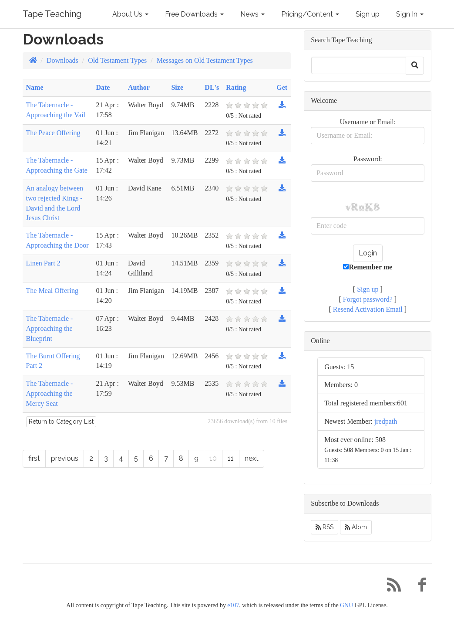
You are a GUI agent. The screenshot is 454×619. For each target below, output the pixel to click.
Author (139, 87)
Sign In (410, 14)
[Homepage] (33, 60)
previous (64, 458)
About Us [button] (130, 14)
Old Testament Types (117, 60)
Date (103, 87)
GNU (346, 605)
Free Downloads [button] (194, 14)
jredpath (385, 421)
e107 (233, 605)
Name (35, 87)
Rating (236, 87)
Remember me (367, 267)
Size (177, 87)
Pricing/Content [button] (310, 14)
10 (213, 458)
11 (231, 458)
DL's (212, 87)
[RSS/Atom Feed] (391, 587)
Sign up (368, 14)
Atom (356, 527)
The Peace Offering (53, 132)
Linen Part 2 (43, 263)
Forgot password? (368, 299)
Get (281, 87)
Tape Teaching (52, 14)
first (34, 458)
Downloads (62, 60)
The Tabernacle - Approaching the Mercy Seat (49, 393)
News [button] (252, 14)
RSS (324, 527)
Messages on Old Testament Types (205, 60)
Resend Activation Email (368, 309)
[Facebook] (419, 587)
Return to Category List (61, 421)
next (252, 458)
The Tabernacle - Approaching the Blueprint (49, 328)
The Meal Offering (52, 290)
